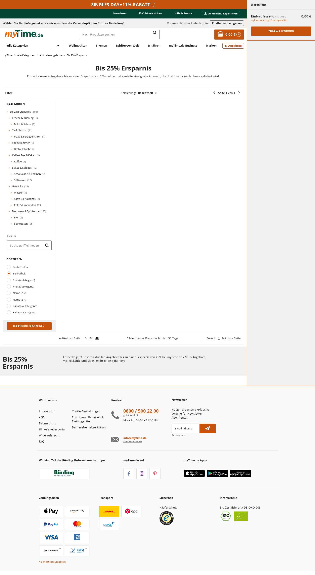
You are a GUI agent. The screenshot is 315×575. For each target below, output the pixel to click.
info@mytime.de (134, 438)
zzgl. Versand (258, 19)
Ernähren (154, 45)
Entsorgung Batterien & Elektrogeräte (87, 419)
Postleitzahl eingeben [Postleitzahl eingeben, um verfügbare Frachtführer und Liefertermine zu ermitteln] (227, 23)
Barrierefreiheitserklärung (89, 427)
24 (91, 338)
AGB (42, 417)
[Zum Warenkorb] (229, 35)
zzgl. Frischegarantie (276, 19)
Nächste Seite (231, 338)
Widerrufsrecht (49, 435)
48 (97, 338)
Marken (211, 45)
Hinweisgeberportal (52, 429)
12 (85, 338)
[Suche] (29, 245)
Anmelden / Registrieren (221, 13)
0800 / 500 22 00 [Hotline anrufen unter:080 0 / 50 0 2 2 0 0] (141, 411)
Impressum (46, 411)
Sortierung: (139, 93)
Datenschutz (47, 423)
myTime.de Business (183, 45)
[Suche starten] (47, 245)
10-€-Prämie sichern (151, 13)
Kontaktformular (132, 441)
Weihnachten (78, 45)
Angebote (235, 46)
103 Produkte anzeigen (28, 326)
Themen (101, 45)
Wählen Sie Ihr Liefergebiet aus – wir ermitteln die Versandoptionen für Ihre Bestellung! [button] (63, 23)
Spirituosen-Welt (127, 45)
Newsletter (120, 13)
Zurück (211, 338)
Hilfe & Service (183, 13)
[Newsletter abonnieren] (207, 428)
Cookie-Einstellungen (86, 411)
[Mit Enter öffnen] (33, 45)
